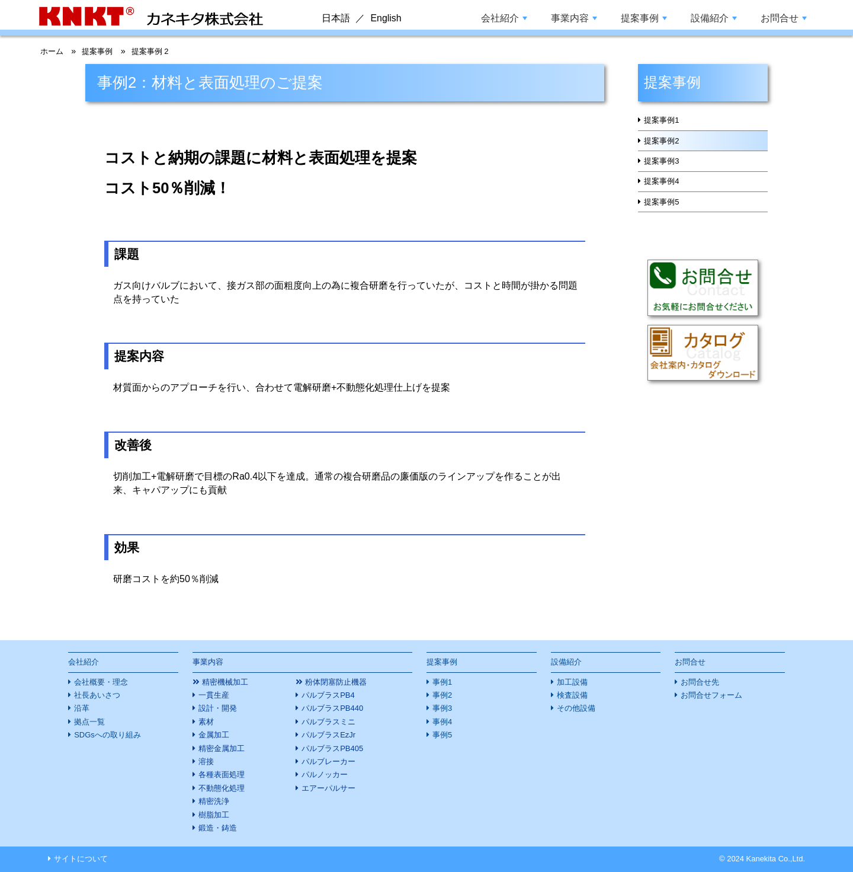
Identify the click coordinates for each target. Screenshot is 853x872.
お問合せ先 (700, 682)
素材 (206, 721)
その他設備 (576, 708)
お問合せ (784, 18)
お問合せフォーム (711, 695)
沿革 (81, 708)
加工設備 (572, 682)
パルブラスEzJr (328, 734)
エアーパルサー (328, 788)
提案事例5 (664, 226)
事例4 (442, 721)
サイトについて (81, 858)
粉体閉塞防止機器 (336, 682)
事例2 (442, 695)
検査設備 (572, 695)
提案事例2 (664, 149)
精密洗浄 (213, 801)
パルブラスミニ (328, 721)
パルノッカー (325, 774)
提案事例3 (664, 175)
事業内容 (574, 18)
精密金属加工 (221, 748)
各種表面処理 (221, 774)
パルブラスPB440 (332, 708)
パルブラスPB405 (332, 748)
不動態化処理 (221, 788)
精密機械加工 (225, 682)
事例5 (442, 734)
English (385, 18)
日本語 (336, 18)
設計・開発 (217, 708)
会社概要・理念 (101, 682)
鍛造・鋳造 (217, 827)
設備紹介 (714, 18)
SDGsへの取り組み (107, 734)
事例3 (442, 708)
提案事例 (644, 18)
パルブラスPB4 (328, 695)
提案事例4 (664, 200)
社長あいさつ (97, 695)
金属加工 (213, 734)
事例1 (442, 682)
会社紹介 (504, 18)
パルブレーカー (328, 761)
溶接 (206, 761)
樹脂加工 (213, 814)
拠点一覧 (89, 721)
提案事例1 (664, 123)
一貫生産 (213, 695)
